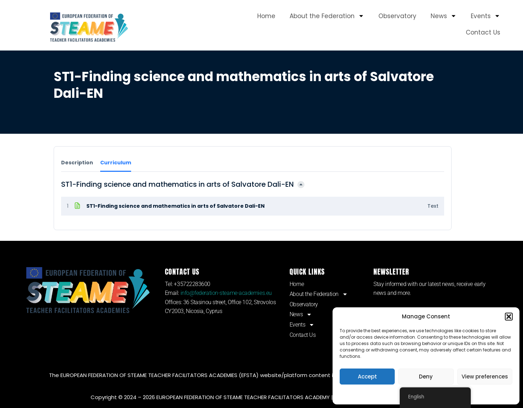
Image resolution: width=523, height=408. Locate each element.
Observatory (397, 16)
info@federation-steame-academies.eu (226, 293)
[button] (508, 316)
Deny (426, 376)
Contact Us (483, 32)
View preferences (485, 376)
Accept (367, 376)
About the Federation (327, 15)
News (444, 15)
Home (266, 16)
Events (485, 15)
